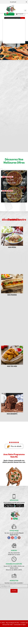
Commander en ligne (20, 624)
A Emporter (20, 14)
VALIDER (14, 590)
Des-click (10, 624)
